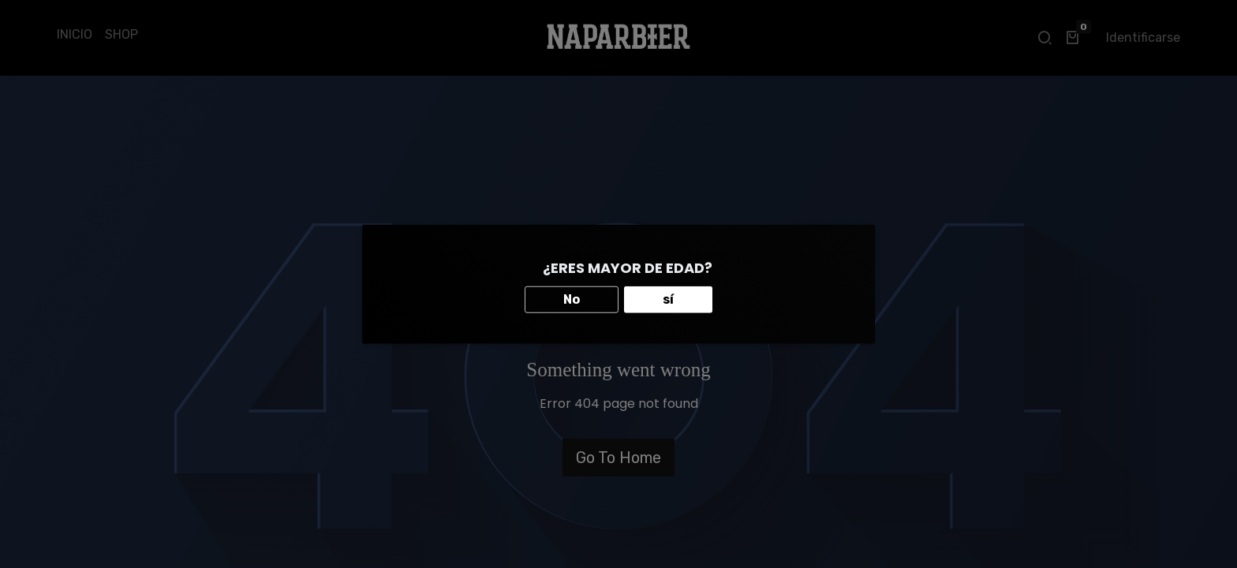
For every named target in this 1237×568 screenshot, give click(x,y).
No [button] (571, 298)
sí (668, 298)
